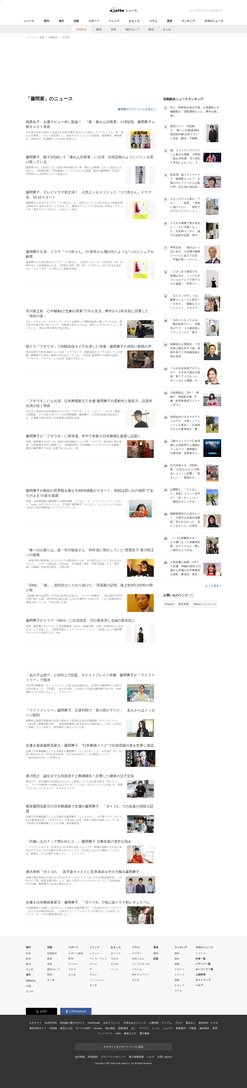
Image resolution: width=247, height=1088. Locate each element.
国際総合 (31, 980)
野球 (70, 958)
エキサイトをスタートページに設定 (123, 1046)
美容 (214, 1028)
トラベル (137, 969)
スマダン (137, 953)
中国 (28, 986)
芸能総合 (81, 29)
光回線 (53, 1028)
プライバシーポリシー (113, 1056)
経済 (28, 958)
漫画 (169, 20)
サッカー (73, 963)
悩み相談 (110, 1028)
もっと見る (213, 585)
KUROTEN (51, 1022)
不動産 (192, 1028)
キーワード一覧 (204, 969)
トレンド (114, 20)
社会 (28, 953)
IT (91, 969)
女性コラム (138, 958)
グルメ (93, 974)
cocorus (97, 1028)
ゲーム (93, 963)
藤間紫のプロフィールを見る (137, 109)
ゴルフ (72, 969)
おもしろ (134, 20)
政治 (28, 963)
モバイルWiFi (82, 1028)
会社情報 (80, 1056)
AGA (118, 1033)
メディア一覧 (203, 963)
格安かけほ (66, 1028)
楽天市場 (183, 604)
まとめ (167, 29)
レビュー (95, 953)
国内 (46, 20)
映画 (99, 29)
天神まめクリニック (135, 1022)
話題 (155, 958)
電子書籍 (144, 1033)
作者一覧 (200, 958)
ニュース (29, 20)
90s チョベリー (140, 974)
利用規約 (93, 1056)
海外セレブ (132, 29)
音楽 (113, 29)
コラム (153, 20)
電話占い (190, 1022)
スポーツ (93, 20)
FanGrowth (94, 1022)
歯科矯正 (204, 1028)
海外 (61, 20)
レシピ (156, 1028)
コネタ (114, 958)
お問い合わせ (164, 1056)
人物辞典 (200, 974)
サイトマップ (203, 979)
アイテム (167, 1022)
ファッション (97, 979)
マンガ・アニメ (98, 958)
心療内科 (154, 1022)
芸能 (76, 20)
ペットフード (105, 1033)
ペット (114, 969)
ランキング (188, 20)
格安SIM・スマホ (208, 1022)
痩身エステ (130, 1033)
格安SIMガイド (38, 1028)
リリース (201, 953)
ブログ (179, 1022)
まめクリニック (111, 1022)
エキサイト (216, 10)
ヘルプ (199, 985)
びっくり (116, 953)
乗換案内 (181, 1028)
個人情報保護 (136, 1056)
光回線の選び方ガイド (72, 1022)
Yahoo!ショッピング (204, 604)
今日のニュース (214, 20)
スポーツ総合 (75, 953)
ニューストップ (199, 10)
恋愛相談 (123, 1028)
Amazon (169, 604)
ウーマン (144, 1028)
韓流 (151, 29)
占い (133, 1028)
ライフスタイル (141, 963)
